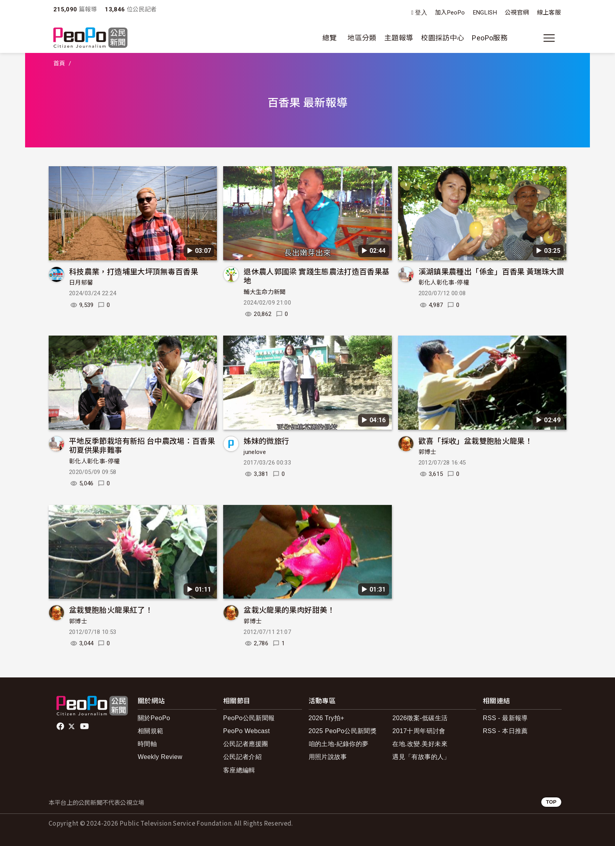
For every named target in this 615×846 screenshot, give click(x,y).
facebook (61, 726)
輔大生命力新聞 (265, 292)
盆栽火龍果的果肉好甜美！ (289, 609)
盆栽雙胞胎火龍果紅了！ (111, 609)
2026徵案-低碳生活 (420, 718)
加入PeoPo (450, 12)
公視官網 (517, 12)
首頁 (59, 63)
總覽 (329, 38)
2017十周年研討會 (418, 731)
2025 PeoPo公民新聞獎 (343, 731)
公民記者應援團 (245, 744)
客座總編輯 (239, 770)
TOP (551, 802)
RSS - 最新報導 (505, 718)
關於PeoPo (154, 718)
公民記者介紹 (242, 756)
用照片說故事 (328, 756)
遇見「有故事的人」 (421, 756)
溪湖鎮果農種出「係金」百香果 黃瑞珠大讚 (491, 271)
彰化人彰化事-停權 (443, 282)
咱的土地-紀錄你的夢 (339, 744)
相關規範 (150, 731)
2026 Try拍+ (326, 718)
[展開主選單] (549, 38)
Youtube (85, 726)
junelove (255, 452)
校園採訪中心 (442, 38)
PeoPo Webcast (246, 731)
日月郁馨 (81, 282)
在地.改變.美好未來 (420, 744)
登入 (421, 13)
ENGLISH (485, 12)
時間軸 (147, 744)
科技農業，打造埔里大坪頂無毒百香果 (133, 271)
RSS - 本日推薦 (505, 731)
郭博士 (427, 452)
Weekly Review (160, 756)
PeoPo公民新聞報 (249, 718)
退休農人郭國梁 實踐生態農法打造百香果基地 (316, 276)
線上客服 (549, 12)
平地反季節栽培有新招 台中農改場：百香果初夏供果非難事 (142, 445)
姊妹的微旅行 (266, 440)
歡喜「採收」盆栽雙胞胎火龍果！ (475, 440)
